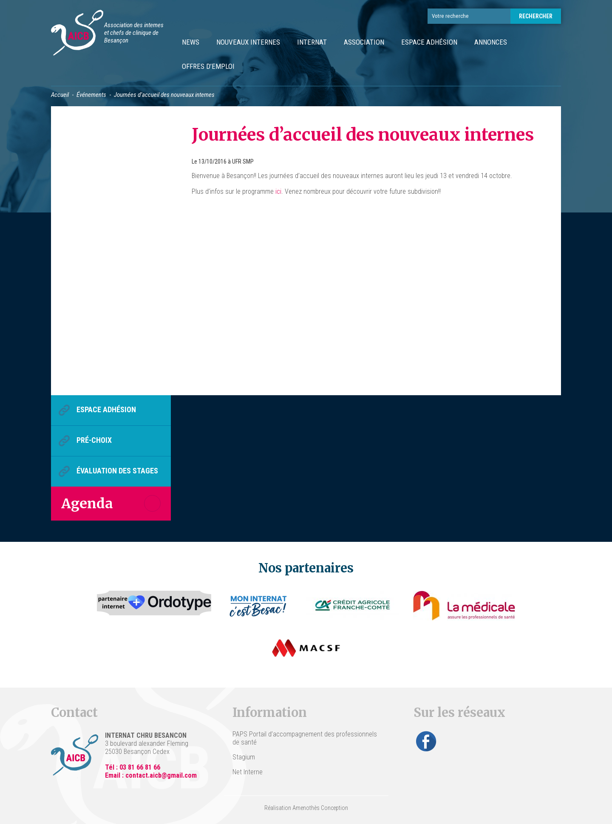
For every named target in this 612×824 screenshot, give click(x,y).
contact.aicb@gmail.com (161, 775)
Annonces (490, 42)
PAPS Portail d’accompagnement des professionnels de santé (304, 738)
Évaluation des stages (117, 470)
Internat (312, 42)
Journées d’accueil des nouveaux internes (363, 134)
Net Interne (247, 772)
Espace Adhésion (429, 42)
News (190, 42)
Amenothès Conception (320, 807)
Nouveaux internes (248, 42)
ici (278, 191)
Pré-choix (94, 440)
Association (364, 42)
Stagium (243, 757)
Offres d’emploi (208, 66)
